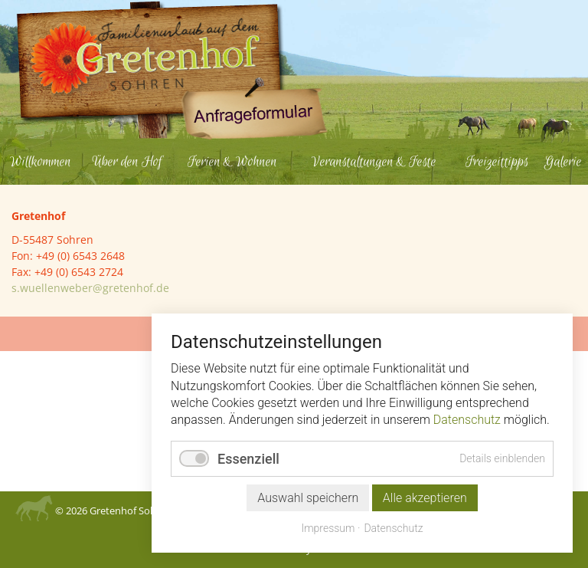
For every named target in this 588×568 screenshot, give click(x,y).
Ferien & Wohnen (232, 162)
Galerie (563, 162)
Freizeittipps (497, 162)
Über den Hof (127, 162)
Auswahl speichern (307, 498)
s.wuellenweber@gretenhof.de (90, 288)
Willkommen (40, 162)
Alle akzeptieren (425, 498)
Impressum (327, 528)
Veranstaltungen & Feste (374, 162)
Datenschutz (467, 419)
